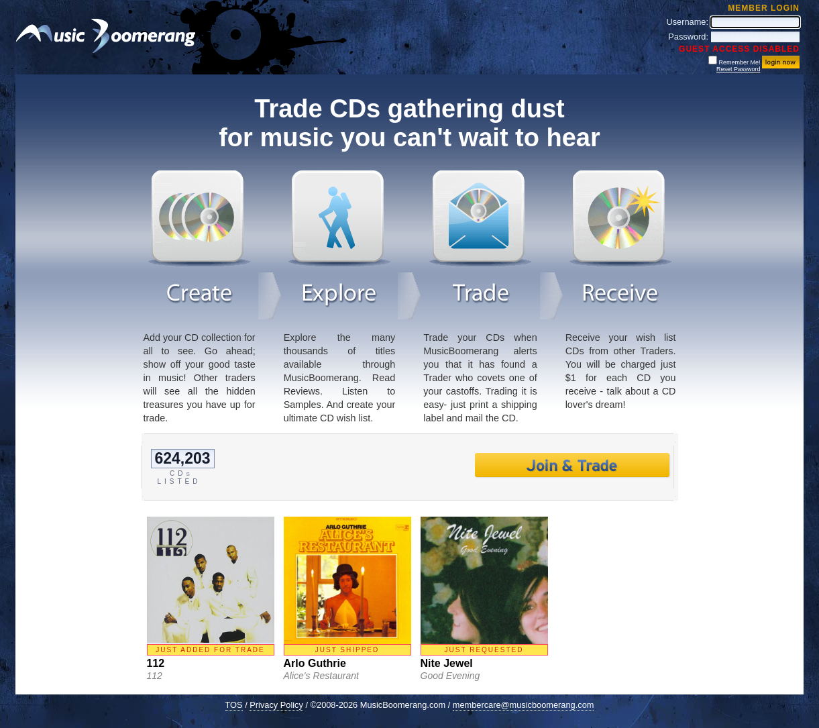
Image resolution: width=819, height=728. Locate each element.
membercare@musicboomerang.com (523, 705)
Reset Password (738, 69)
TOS (234, 705)
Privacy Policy (276, 705)
